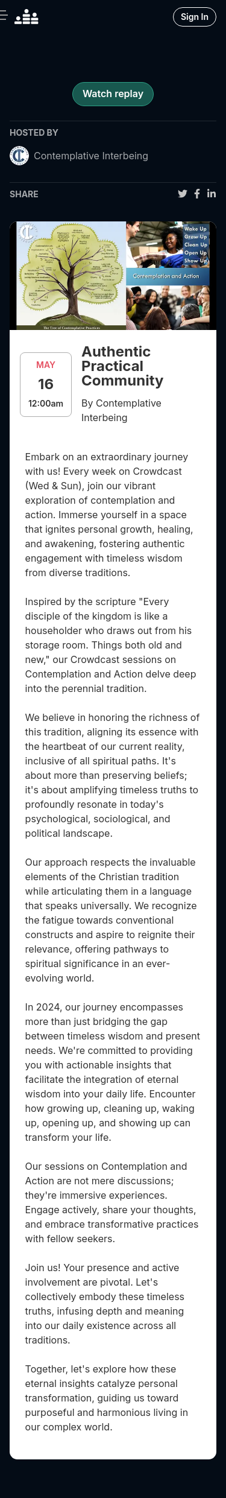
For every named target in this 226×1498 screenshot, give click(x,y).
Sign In (195, 16)
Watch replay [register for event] (113, 93)
